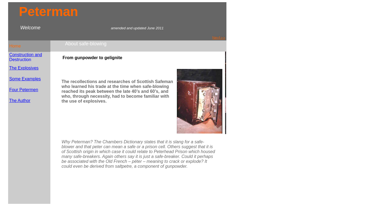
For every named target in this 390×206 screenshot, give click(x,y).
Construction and (25, 54)
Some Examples (25, 79)
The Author (19, 100)
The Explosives (24, 68)
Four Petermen (23, 89)
